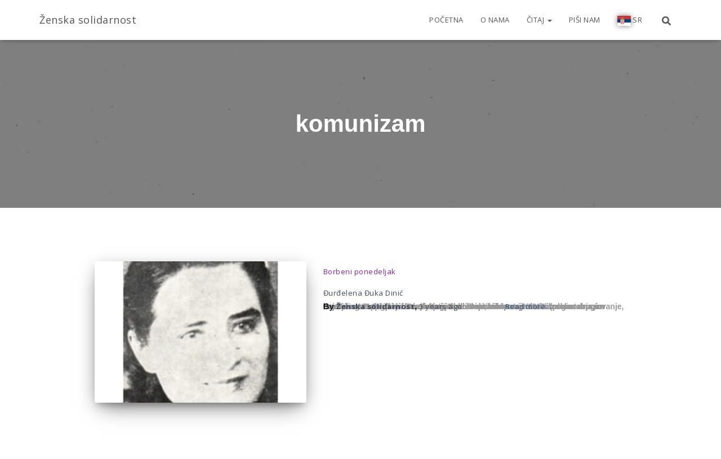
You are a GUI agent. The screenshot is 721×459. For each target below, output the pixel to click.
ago (440, 306)
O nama (495, 20)
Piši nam (584, 20)
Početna (446, 20)
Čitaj (539, 20)
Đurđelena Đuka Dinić (363, 293)
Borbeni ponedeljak (359, 271)
